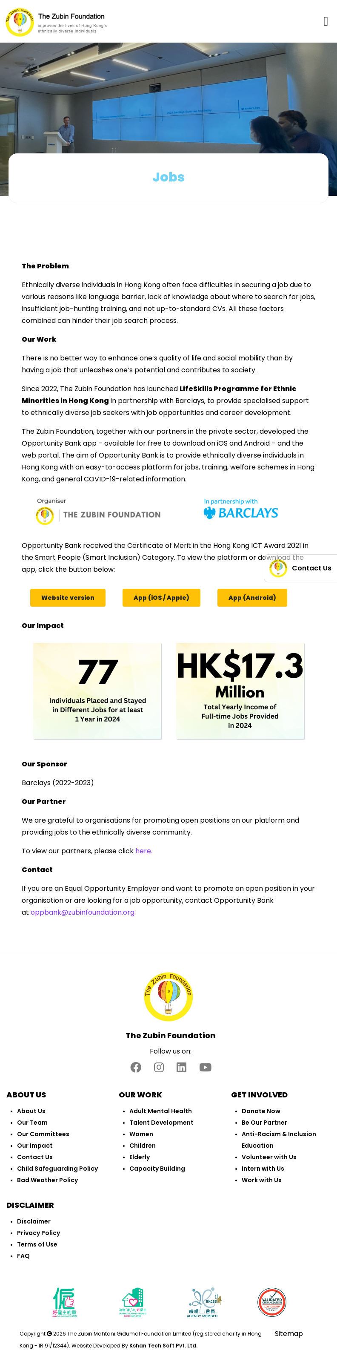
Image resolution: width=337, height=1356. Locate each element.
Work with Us (262, 1180)
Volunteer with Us (269, 1157)
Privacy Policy (38, 1233)
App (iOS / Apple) (161, 597)
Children (142, 1145)
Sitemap (289, 1334)
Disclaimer (34, 1221)
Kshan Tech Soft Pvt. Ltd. (163, 1345)
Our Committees (43, 1134)
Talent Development (161, 1122)
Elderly (139, 1157)
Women (141, 1134)
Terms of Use (37, 1244)
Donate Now (261, 1111)
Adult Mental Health (160, 1111)
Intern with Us (263, 1168)
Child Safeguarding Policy (57, 1168)
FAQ (23, 1256)
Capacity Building (157, 1168)
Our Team (32, 1122)
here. (143, 851)
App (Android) (252, 597)
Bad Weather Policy (47, 1180)
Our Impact (35, 1145)
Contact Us (35, 1157)
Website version (67, 597)
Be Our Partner (264, 1122)
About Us (31, 1111)
